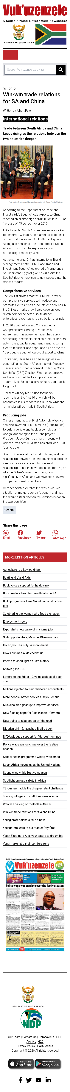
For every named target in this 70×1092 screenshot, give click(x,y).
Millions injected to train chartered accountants (33, 689)
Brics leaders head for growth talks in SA (29, 593)
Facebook (24, 535)
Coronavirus (46, 1037)
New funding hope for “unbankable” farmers (31, 713)
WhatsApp (59, 535)
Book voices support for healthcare (26, 585)
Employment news (15, 621)
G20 (40, 1041)
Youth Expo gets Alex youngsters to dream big (33, 836)
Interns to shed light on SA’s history (26, 661)
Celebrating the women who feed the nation (31, 613)
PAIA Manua (45, 1046)
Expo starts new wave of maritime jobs (28, 629)
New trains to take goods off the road (27, 721)
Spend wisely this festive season (25, 772)
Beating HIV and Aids (17, 577)
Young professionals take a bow (24, 820)
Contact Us (29, 1037)
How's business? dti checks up (23, 653)
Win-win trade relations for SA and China (29, 812)
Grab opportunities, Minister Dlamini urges (30, 637)
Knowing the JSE (14, 669)
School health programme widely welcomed (31, 757)
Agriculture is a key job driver (22, 569)
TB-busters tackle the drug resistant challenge (33, 788)
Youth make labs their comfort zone (26, 843)
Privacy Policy (25, 1046)
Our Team (14, 1037)
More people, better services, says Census (31, 697)
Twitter (41, 535)
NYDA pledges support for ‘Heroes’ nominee (32, 736)
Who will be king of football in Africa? (27, 804)
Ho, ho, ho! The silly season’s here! (25, 645)
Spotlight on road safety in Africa (24, 780)
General (9, 510)
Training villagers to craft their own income (30, 796)
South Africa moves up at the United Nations (31, 765)
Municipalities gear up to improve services (31, 705)
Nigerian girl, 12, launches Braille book (27, 728)
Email (6, 535)
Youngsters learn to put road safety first (29, 828)
